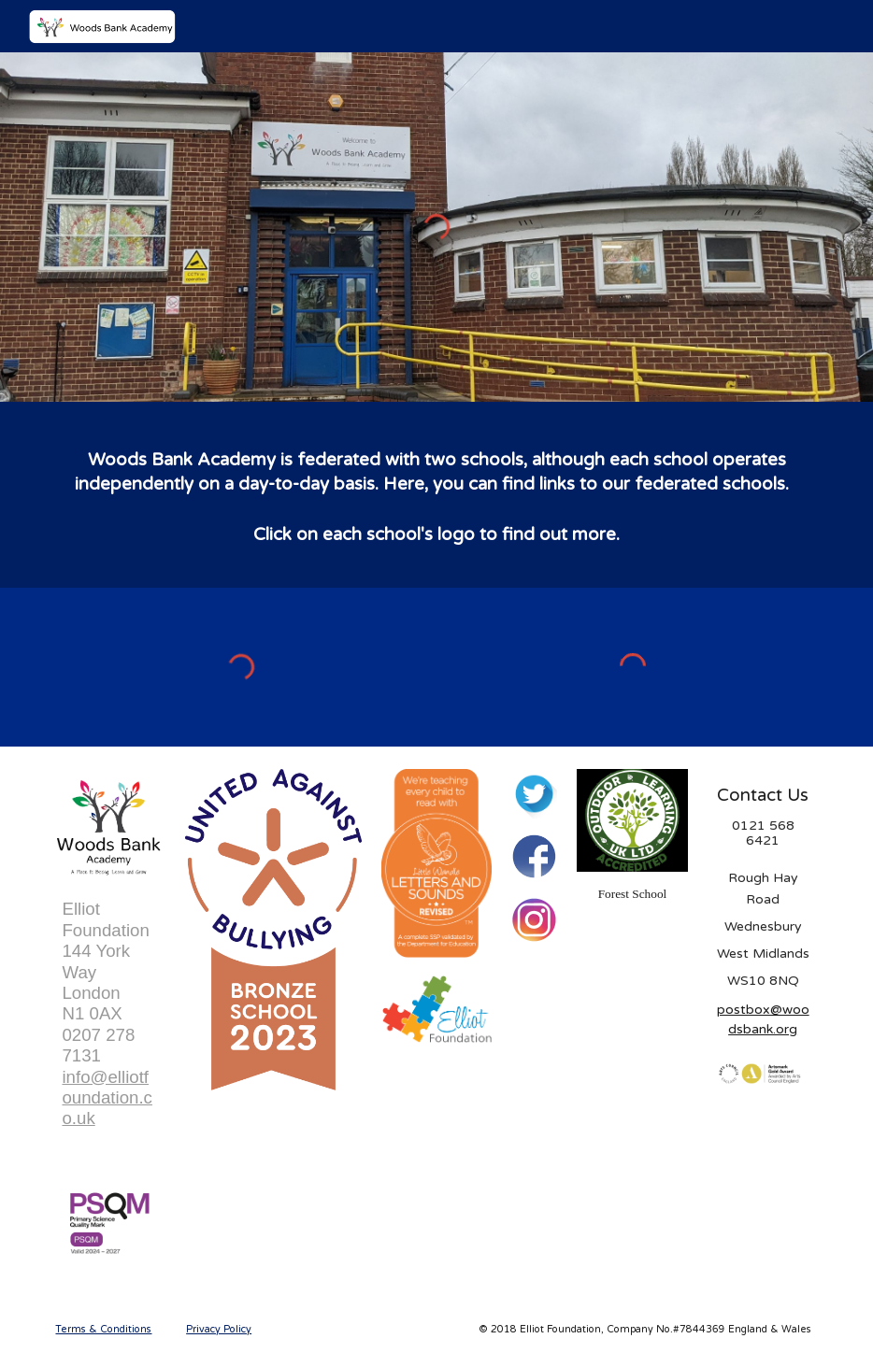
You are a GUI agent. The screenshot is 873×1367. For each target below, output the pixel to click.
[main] (436, 494)
